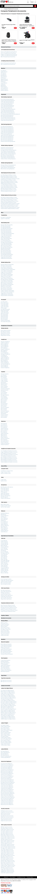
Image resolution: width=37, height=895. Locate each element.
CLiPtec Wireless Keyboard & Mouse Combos (9, 198)
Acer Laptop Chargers (5, 725)
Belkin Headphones (4, 344)
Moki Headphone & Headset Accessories (8, 459)
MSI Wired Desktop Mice (5, 249)
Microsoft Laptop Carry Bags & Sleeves (8, 705)
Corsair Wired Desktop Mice (6, 234)
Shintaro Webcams (4, 528)
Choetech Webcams (4, 515)
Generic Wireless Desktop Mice (7, 274)
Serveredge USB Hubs (5, 560)
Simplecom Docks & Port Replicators (8, 797)
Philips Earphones (4, 437)
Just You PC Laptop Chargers (6, 738)
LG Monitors (3, 84)
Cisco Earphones (4, 427)
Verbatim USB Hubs (4, 570)
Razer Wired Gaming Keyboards (7, 140)
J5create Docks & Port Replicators (7, 781)
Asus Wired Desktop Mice (6, 227)
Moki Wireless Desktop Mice (6, 285)
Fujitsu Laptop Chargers (5, 733)
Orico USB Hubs (4, 558)
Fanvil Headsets (4, 385)
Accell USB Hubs (4, 540)
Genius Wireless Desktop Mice (6, 275)
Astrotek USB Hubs (4, 543)
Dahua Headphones (4, 346)
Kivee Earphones (4, 432)
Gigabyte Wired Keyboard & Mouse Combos (9, 182)
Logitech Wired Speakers (5, 665)
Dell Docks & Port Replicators (6, 774)
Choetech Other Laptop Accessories (8, 836)
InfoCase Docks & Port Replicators (7, 779)
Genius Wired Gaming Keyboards (7, 132)
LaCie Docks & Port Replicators (7, 784)
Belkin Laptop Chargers (5, 728)
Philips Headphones (4, 361)
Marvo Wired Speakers (5, 666)
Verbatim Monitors (4, 89)
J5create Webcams (4, 521)
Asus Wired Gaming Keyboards (7, 126)
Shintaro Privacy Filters (5, 631)
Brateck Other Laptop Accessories (7, 835)
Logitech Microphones (5, 493)
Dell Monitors (3, 78)
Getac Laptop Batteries (5, 752)
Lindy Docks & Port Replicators (6, 788)
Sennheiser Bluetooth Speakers (7, 654)
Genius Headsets (4, 387)
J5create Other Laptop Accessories (7, 845)
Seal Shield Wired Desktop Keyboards (8, 117)
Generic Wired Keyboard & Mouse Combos (9, 181)
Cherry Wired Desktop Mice (6, 231)
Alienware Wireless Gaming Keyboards (8, 165)
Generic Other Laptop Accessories (7, 841)
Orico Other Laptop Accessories (7, 859)
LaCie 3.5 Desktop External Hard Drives (8, 63)
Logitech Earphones (4, 433)
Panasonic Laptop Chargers (6, 742)
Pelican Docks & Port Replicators (7, 794)
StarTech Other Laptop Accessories (7, 866)
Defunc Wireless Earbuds (5, 330)
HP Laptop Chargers (5, 736)
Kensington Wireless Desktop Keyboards (8, 150)
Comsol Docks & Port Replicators (7, 773)
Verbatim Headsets (4, 414)
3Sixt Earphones (4, 423)
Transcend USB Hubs (5, 567)
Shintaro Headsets (4, 412)
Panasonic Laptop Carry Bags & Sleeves (8, 709)
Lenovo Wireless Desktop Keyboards (8, 151)
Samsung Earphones (5, 440)
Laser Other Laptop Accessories (7, 849)
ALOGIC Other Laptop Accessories (7, 829)
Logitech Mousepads (5, 312)
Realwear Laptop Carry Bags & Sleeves (8, 712)
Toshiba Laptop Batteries (5, 757)
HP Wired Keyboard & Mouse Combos (8, 183)
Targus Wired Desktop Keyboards (7, 120)
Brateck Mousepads (4, 303)
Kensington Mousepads (5, 309)
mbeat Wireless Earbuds (5, 333)
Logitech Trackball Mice (5, 218)
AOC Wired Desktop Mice (5, 226)
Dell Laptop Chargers (5, 731)
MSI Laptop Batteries (5, 755)
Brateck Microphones (5, 488)
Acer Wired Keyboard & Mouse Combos (8, 175)
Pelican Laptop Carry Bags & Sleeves (8, 710)
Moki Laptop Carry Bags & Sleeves (7, 706)
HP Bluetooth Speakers (5, 647)
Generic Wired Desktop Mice (6, 238)
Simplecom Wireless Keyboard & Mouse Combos (10, 207)
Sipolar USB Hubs (4, 562)
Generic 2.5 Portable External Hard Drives (9, 51)
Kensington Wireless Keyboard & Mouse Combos (10, 203)
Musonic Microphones (5, 494)
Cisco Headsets (4, 377)
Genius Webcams (4, 519)
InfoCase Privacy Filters (5, 627)
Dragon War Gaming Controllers (7, 580)
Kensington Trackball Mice (6, 217)
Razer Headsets (4, 409)
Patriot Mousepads (4, 315)
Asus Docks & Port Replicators (6, 767)
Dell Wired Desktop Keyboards (6, 104)
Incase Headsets (4, 392)
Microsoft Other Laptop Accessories (8, 855)
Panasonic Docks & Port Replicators (7, 793)
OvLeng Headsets (4, 403)
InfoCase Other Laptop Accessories (7, 844)
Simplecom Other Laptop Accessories (8, 865)
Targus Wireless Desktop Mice (6, 293)
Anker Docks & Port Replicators (7, 766)
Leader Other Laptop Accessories (7, 850)
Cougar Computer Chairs (5, 472)
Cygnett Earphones (4, 428)
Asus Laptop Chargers (5, 727)
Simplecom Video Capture (6, 505)
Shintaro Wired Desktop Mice (6, 255)
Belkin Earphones (4, 426)
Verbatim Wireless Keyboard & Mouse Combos (10, 208)
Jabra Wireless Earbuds (5, 331)
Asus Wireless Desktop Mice (6, 267)
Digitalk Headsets (4, 383)
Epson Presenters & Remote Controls (8, 605)
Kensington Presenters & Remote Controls (9, 607)
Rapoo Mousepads (4, 317)
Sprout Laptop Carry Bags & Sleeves (8, 714)
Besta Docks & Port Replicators (7, 772)
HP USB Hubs (3, 550)
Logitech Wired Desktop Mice (6, 244)
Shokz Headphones (4, 366)
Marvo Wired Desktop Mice (6, 245)
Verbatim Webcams (4, 530)
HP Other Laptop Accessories (6, 843)
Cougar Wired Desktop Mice (6, 236)
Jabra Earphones (4, 431)
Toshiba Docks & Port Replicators (7, 800)
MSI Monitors (3, 85)
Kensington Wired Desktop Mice (7, 242)
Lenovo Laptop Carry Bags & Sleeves (8, 704)
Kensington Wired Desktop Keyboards (8, 109)
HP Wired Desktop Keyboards (6, 107)
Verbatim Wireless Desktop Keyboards (8, 158)
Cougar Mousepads (4, 305)
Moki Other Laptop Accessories (7, 856)
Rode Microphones (4, 497)
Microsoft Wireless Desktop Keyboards (8, 153)
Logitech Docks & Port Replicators (7, 789)
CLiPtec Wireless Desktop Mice (7, 268)
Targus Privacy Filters (5, 634)
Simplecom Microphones (5, 498)
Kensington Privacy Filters (6, 629)
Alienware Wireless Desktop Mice (7, 264)
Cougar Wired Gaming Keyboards (7, 131)
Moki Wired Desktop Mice (6, 248)
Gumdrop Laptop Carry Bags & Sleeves (8, 697)
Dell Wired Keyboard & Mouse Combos (8, 180)
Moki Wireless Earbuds (5, 334)
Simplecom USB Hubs (5, 561)
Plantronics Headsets (5, 407)
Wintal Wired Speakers (5, 671)
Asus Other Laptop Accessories (7, 831)
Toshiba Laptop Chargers (5, 745)
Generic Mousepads (5, 306)
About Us (6, 877)
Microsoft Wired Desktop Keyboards (8, 112)
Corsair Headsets (4, 378)
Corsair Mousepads (4, 304)
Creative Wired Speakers (5, 660)
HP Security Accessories (5, 814)
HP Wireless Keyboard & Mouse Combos (8, 202)
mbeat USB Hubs (4, 556)
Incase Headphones (4, 352)
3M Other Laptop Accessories (6, 827)
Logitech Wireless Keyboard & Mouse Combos (9, 204)
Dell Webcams (3, 516)
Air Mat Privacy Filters (5, 624)
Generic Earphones (4, 429)
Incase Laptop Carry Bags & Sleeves (8, 700)
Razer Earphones (4, 439)
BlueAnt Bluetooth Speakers (6, 644)
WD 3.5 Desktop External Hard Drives (8, 64)
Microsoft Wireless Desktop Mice (7, 284)
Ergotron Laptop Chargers (6, 732)
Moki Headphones (4, 360)
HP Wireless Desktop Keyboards (7, 148)
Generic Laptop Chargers (5, 735)
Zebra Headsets (4, 417)
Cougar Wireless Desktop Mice (7, 272)
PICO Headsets (4, 406)
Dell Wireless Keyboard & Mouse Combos (9, 199)
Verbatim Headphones (5, 367)
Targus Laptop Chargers (5, 743)
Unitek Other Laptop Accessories (7, 872)
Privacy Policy (30, 877)
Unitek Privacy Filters (5, 635)
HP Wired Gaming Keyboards (6, 134)
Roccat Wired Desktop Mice (6, 253)
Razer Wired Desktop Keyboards (7, 116)
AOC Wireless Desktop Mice (6, 265)
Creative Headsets (4, 381)
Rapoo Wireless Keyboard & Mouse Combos (9, 206)
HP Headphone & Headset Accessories (8, 455)
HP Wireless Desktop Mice (6, 277)
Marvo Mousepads (4, 314)
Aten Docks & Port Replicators (6, 768)
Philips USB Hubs (4, 559)
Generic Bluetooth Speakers (6, 646)
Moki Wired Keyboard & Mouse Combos (8, 188)
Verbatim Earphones (5, 444)
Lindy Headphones (4, 356)
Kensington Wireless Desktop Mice (7, 279)
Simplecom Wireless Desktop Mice (7, 290)
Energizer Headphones (5, 349)
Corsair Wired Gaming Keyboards (7, 130)
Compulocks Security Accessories (7, 812)
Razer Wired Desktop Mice (6, 252)
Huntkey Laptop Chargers (6, 737)
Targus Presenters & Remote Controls (8, 611)
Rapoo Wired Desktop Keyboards (7, 115)
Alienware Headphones (5, 341)
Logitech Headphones (5, 357)
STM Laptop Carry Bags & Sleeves (7, 715)
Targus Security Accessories (6, 819)
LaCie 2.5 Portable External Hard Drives (8, 53)
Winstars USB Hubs (4, 572)
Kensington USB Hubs (5, 553)
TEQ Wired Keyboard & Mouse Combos (8, 191)
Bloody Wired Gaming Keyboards (7, 127)
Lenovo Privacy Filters (5, 630)
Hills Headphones (4, 350)
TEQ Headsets (3, 413)
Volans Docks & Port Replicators (7, 803)
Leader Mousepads (4, 311)
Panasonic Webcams (5, 525)
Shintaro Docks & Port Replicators (7, 795)
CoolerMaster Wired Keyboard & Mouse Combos (10, 178)
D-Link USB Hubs (4, 548)
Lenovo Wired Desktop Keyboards (7, 110)
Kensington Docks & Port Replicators (8, 782)
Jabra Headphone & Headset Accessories (9, 457)
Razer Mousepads (4, 319)
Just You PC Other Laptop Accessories (8, 846)
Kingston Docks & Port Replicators (7, 783)
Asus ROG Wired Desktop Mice (7, 228)
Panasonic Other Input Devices (7, 595)
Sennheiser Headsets (5, 411)
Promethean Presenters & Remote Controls (9, 610)
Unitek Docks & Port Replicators (7, 802)
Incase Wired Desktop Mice (6, 241)
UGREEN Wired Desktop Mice (6, 258)
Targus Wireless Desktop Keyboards (8, 157)
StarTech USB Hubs (4, 564)
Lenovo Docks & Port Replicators (7, 787)
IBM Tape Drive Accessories (6, 681)
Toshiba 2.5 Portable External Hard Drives (9, 55)
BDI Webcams (3, 514)
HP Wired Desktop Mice (5, 239)
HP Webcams (3, 520)
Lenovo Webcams (4, 523)
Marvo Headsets (4, 399)
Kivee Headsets (4, 396)
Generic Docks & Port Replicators (7, 776)
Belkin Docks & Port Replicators (7, 771)
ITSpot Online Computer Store (6, 880)
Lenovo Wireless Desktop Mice (7, 280)
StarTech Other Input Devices (6, 597)
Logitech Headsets (4, 398)
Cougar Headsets (4, 380)
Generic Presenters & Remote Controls (8, 606)
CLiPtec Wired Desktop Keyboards (7, 101)
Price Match (12, 877)
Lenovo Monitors (4, 82)
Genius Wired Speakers (5, 662)
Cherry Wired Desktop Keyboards (7, 99)
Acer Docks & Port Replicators (6, 763)
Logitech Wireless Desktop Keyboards (8, 152)
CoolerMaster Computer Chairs (7, 470)
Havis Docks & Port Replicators (7, 777)
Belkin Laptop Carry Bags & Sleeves (7, 691)
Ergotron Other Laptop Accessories (7, 840)
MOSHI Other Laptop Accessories (7, 857)
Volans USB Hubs (4, 571)
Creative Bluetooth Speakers (6, 645)
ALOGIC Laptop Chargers (5, 726)
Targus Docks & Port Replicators (7, 799)
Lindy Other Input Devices (6, 594)
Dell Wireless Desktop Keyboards (7, 147)
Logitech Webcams (4, 524)
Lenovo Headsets (4, 397)
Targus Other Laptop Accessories (7, 869)
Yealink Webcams (4, 531)
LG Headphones (4, 355)
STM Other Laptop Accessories (7, 867)
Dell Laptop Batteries (5, 751)
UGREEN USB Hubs (4, 569)
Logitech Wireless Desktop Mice (7, 281)
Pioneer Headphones (5, 362)
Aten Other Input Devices (5, 590)
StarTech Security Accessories (6, 818)
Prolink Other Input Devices (6, 596)
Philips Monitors (4, 86)
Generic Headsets (4, 386)
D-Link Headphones (4, 345)
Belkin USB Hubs (4, 545)
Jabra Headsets (4, 393)
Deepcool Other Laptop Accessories (8, 838)
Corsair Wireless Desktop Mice (7, 270)
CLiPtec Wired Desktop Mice (6, 232)
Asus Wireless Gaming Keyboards (7, 166)
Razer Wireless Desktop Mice (6, 289)
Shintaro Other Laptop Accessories (7, 864)
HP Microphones (4, 492)
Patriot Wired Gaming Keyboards (7, 137)
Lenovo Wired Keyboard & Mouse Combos (9, 186)
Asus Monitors (3, 74)
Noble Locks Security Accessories (7, 817)
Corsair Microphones (5, 489)
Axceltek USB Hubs (4, 544)
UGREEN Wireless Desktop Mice (7, 294)
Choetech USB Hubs (5, 546)
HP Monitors (3, 81)
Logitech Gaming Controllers (6, 581)
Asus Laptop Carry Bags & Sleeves (7, 690)
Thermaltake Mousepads (5, 321)
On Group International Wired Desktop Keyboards (10, 114)
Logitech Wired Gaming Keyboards (7, 135)
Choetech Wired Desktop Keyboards (8, 100)
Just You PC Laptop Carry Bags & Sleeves (8, 701)
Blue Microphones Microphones (7, 487)
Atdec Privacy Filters (5, 625)
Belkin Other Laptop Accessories (7, 834)
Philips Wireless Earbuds (5, 335)
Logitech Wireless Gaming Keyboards (8, 167)
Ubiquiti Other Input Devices (6, 599)
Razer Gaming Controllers (6, 584)
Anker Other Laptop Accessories (7, 830)
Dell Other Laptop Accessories (6, 839)
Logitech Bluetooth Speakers (6, 649)
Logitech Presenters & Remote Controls (8, 609)
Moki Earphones (4, 434)
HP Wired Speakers (4, 664)
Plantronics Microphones (5, 495)
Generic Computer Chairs (6, 473)
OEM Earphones (4, 435)
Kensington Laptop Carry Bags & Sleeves (8, 702)
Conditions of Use (21, 877)
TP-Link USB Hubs (4, 566)
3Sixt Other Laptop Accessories (7, 828)
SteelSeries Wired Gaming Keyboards (8, 141)
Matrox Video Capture (5, 504)
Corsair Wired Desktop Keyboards (7, 103)
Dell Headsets (3, 382)
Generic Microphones (5, 490)
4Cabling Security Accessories (6, 810)
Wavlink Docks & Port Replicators (7, 804)
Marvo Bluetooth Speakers (6, 650)
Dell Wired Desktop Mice (5, 237)
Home (2, 8)
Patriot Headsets (4, 404)
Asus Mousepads (4, 301)
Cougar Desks (3, 479)
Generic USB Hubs (4, 549)
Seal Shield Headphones (5, 364)
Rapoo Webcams (4, 526)
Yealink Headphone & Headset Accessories (9, 462)
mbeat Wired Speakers (5, 667)
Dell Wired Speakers (5, 661)
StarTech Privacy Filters (5, 632)
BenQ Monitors (4, 75)
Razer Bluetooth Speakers (6, 652)
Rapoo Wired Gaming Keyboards (7, 138)
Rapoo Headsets (4, 408)
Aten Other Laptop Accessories (7, 833)
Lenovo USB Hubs (4, 554)
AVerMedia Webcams (5, 513)
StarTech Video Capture (5, 507)
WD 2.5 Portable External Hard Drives (8, 56)
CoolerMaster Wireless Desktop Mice (8, 269)
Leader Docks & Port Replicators (7, 786)
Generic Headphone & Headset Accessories (9, 454)
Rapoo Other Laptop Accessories (7, 862)
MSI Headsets (3, 402)
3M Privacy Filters (4, 622)
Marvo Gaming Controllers (6, 582)
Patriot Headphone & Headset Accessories (9, 460)
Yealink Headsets (4, 416)
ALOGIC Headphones (5, 342)
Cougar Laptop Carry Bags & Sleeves (8, 692)
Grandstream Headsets (5, 388)
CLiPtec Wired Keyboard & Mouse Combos (9, 177)
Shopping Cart (32, 2)
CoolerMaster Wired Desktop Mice (7, 233)
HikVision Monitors (4, 80)
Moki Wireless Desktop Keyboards (7, 155)
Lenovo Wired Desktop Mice (6, 243)
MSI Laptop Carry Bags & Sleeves (7, 707)
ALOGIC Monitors (4, 71)
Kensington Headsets (5, 395)
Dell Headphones (4, 347)
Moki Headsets (4, 401)
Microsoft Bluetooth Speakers (6, 651)
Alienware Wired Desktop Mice (7, 224)
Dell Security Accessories (5, 813)
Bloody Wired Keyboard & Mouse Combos (9, 176)
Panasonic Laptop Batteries (6, 756)
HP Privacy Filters (4, 626)
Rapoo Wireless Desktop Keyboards (7, 156)
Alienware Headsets (5, 373)
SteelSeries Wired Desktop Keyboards (8, 119)
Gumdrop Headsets (4, 390)
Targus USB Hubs (4, 565)
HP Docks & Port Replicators (6, 778)
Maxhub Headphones (5, 359)
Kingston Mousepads (5, 310)
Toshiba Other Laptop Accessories (7, 870)
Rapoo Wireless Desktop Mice (6, 288)
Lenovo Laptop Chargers (5, 740)
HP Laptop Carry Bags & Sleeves (7, 699)
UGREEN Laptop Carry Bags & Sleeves (8, 718)
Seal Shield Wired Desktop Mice (7, 254)
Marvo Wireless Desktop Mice (6, 283)
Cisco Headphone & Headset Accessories (9, 450)
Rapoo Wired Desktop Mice (6, 250)
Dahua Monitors (4, 76)
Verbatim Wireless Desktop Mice (7, 295)
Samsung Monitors (4, 87)
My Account (27, 2)
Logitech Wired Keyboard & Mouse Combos (9, 187)
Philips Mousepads (4, 316)
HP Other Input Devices (5, 592)
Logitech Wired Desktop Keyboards (7, 111)
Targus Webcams (4, 529)
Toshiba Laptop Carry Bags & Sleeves (8, 717)
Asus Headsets (4, 375)
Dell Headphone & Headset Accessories (8, 453)
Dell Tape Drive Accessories (6, 680)
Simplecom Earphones (5, 443)
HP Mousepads (4, 308)
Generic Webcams (4, 518)
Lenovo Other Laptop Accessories (7, 851)
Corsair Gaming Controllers (6, 579)
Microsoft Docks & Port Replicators (7, 792)
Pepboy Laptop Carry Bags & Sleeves (8, 711)
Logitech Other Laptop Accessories (7, 853)
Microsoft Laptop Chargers (6, 741)
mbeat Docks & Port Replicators (7, 790)
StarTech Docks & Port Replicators (7, 798)
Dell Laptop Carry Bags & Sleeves (7, 694)
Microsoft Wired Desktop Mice (6, 247)
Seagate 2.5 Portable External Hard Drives (9, 54)
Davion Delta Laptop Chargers (6, 730)
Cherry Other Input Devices (6, 591)
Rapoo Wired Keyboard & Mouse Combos (9, 189)
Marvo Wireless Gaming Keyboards (7, 168)
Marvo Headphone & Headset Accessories (9, 458)
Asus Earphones (4, 424)
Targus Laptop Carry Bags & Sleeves (8, 716)
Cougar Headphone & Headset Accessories (9, 452)
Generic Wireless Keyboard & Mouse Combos (9, 201)
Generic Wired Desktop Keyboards (7, 105)
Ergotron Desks (4, 480)
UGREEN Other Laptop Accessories (7, 871)
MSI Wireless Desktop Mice (6, 286)
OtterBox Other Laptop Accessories (7, 860)
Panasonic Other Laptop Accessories (8, 861)
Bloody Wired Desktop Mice (6, 229)
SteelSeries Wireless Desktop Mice (7, 291)
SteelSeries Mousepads (5, 320)
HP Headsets (3, 391)
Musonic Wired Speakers (5, 669)
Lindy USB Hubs (4, 555)
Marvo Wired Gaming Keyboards (7, 136)
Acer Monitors (3, 70)
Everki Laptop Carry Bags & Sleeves (7, 695)
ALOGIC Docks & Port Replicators (7, 764)
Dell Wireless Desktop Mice (6, 273)
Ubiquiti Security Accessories (6, 820)
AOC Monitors (3, 73)
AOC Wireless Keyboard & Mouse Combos (9, 197)
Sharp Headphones (4, 365)
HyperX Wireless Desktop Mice (7, 278)
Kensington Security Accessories (7, 815)
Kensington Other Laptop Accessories (8, 848)
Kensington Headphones (5, 354)
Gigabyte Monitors (4, 79)
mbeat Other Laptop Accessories (7, 854)
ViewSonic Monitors (4, 90)
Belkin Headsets (4, 376)
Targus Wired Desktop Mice (6, 257)
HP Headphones (4, 351)
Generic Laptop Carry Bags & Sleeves (8, 696)
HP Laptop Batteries (4, 753)
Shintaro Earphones (4, 442)
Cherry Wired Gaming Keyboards (7, 129)
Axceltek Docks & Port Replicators (7, 769)
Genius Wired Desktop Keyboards (7, 106)
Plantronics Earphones (5, 438)
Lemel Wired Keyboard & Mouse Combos (9, 184)
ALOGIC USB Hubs (4, 541)
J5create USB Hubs (4, 551)
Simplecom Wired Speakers (6, 670)
